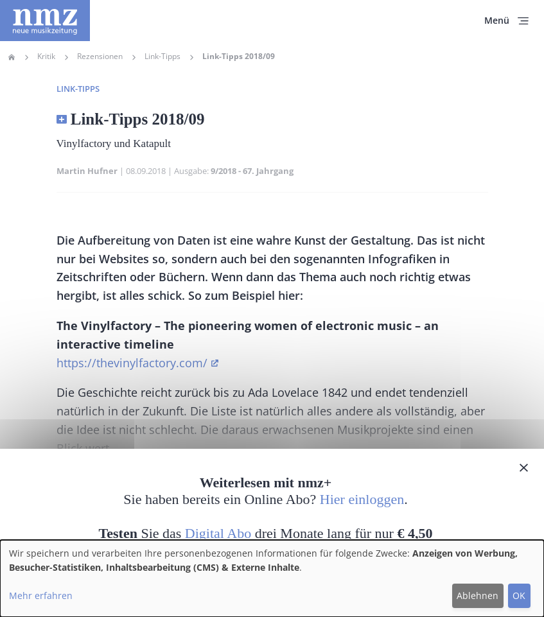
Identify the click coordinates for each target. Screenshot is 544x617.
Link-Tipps (162, 56)
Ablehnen (477, 595)
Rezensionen (100, 56)
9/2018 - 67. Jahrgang (252, 171)
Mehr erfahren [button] (41, 595)
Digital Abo (218, 533)
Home (11, 57)
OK (519, 595)
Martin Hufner (87, 171)
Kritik (46, 56)
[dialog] (272, 578)
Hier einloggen (362, 499)
